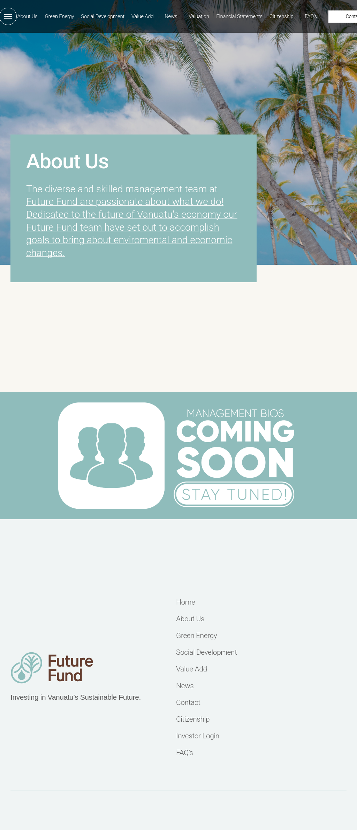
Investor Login (197, 736)
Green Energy (59, 16)
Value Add (142, 16)
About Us (27, 16)
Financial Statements (239, 16)
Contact (188, 702)
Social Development (102, 16)
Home (185, 602)
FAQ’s (311, 16)
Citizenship (281, 16)
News (171, 16)
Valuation (199, 16)
